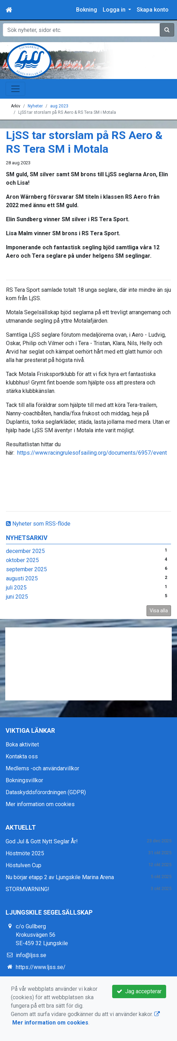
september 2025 (26, 569)
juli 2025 (16, 587)
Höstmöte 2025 (25, 853)
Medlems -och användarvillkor (42, 768)
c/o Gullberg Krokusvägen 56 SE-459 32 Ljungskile (42, 935)
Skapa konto (153, 9)
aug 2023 (59, 106)
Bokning (86, 9)
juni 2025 (17, 596)
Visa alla (159, 610)
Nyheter (35, 106)
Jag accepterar (139, 991)
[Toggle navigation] (15, 89)
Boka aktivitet (22, 744)
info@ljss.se (31, 955)
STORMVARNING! (27, 889)
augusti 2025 (22, 578)
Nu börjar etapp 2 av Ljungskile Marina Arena (60, 877)
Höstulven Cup (23, 865)
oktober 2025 (22, 560)
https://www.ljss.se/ (41, 967)
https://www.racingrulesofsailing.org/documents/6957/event (92, 452)
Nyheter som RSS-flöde (38, 523)
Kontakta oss (22, 756)
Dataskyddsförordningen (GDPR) (46, 792)
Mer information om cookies (40, 804)
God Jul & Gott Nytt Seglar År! (42, 841)
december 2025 (25, 551)
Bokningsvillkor (24, 780)
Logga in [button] (115, 9)
